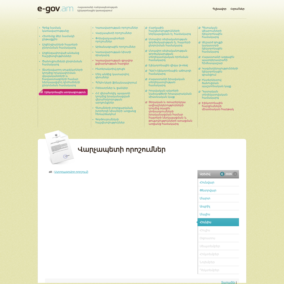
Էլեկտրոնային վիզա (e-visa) (168, 65)
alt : (68, 171)
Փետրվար (208, 190)
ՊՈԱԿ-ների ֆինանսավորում (116, 82)
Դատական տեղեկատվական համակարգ (215, 94)
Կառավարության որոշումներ (116, 27)
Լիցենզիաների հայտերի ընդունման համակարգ (60, 46)
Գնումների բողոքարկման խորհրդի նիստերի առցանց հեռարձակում (115, 111)
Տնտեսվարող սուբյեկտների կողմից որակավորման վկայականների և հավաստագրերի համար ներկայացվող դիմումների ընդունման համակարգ (62, 77)
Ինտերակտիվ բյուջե (110, 68)
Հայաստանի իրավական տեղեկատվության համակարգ (167, 82)
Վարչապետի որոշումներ (113, 33)
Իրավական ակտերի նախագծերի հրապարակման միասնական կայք (170, 93)
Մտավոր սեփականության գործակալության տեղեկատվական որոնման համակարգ (168, 55)
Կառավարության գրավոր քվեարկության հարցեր (114, 62)
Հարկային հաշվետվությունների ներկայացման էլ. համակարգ (170, 30)
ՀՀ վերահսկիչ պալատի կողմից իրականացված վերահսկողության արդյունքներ (112, 98)
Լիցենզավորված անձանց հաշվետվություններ (60, 54)
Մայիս (205, 214)
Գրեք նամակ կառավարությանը (55, 29)
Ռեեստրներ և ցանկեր (111, 87)
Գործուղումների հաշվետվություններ (110, 121)
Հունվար (207, 182)
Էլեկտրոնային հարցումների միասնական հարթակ (218, 106)
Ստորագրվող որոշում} (71, 171)
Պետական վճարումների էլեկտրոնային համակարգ (212, 32)
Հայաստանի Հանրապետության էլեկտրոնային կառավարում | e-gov (77, 10)
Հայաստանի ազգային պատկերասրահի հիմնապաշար (218, 60)
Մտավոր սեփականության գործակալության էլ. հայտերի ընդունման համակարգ (170, 42)
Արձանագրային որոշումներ (115, 46)
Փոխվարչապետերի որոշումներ (109, 40)
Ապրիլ (205, 206)
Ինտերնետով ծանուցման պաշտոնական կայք (216, 83)
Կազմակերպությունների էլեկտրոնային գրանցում (220, 71)
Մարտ (205, 198)
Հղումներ (237, 8)
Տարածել (228, 282)
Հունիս (205, 222)
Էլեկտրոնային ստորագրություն (65, 92)
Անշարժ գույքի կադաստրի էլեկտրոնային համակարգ (212, 47)
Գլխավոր (219, 8)
